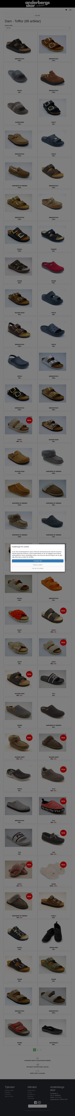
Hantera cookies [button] (37, 565)
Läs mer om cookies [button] (37, 568)
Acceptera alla (38, 561)
